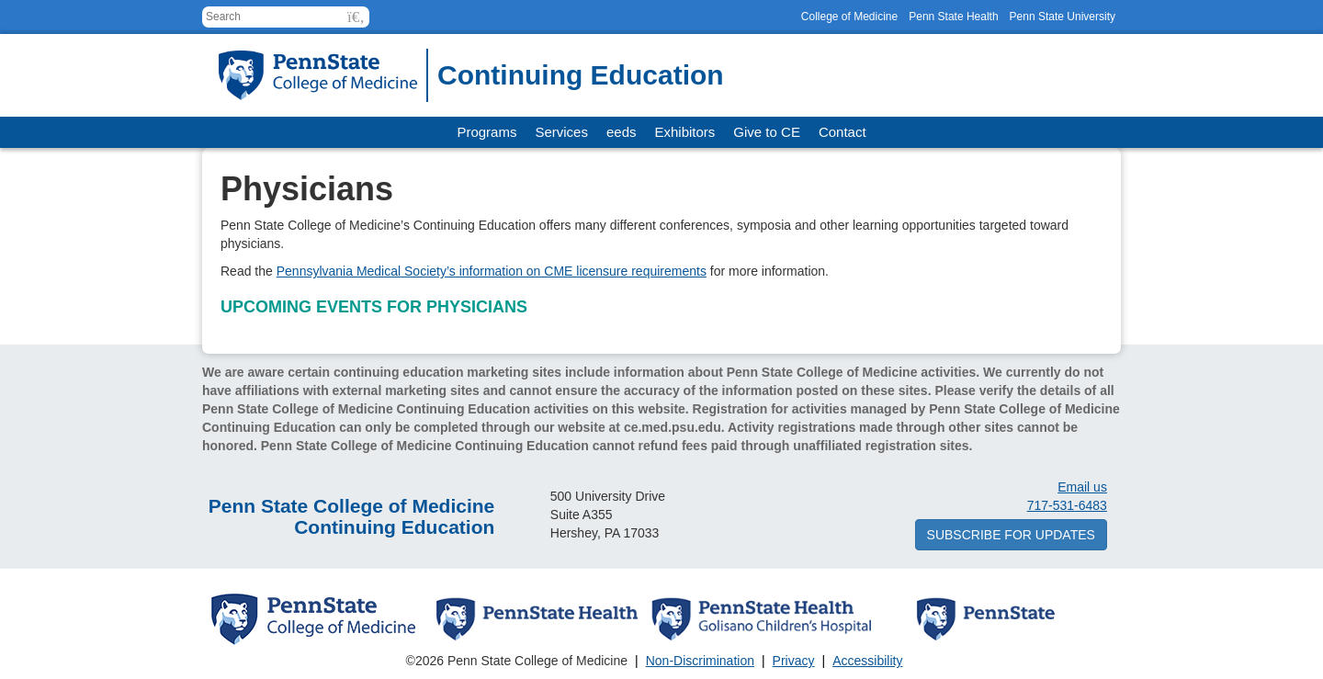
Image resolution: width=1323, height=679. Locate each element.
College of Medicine (849, 16)
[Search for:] (285, 17)
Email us (1082, 487)
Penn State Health (953, 16)
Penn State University (1062, 16)
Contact (842, 132)
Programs (486, 132)
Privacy (794, 660)
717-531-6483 (1067, 505)
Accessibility (867, 660)
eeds (621, 132)
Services (561, 132)
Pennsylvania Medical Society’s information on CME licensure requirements (492, 271)
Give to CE (766, 132)
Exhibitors (685, 132)
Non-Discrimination (700, 660)
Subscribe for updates (1011, 534)
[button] (356, 17)
